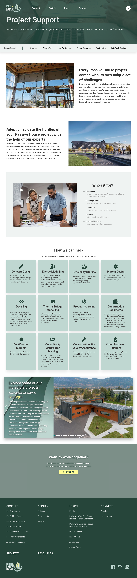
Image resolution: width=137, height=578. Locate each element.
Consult (36, 8)
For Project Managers (15, 536)
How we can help (64, 48)
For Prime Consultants (15, 521)
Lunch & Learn (107, 516)
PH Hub (72, 511)
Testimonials (101, 48)
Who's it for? (47, 48)
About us (104, 511)
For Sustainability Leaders (17, 531)
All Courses (74, 542)
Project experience (84, 48)
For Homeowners (13, 526)
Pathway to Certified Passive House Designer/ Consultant (81, 517)
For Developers (13, 511)
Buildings (41, 511)
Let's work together (118, 48)
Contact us (68, 472)
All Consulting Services (15, 542)
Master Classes (75, 531)
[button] (8, 407)
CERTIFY (43, 506)
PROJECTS (13, 554)
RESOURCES (45, 554)
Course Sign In (75, 547)
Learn (67, 8)
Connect (83, 8)
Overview (33, 48)
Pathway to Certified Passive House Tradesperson (81, 525)
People (41, 521)
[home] (15, 8)
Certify (52, 8)
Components (43, 516)
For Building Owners (14, 516)
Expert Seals (74, 536)
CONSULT (12, 506)
